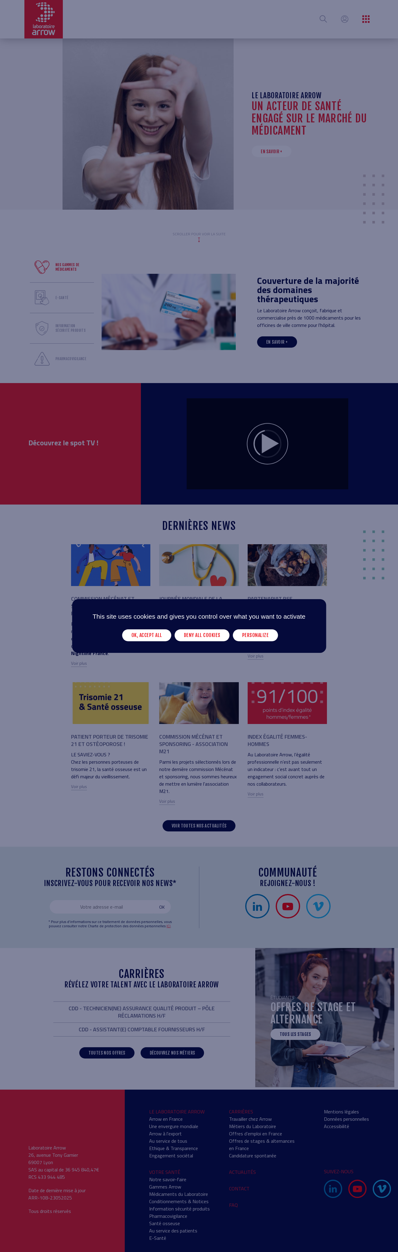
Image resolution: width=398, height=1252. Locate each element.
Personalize (255, 635)
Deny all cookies (202, 635)
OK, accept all (146, 635)
